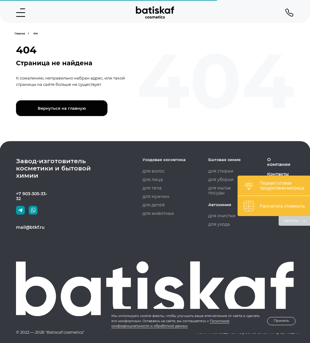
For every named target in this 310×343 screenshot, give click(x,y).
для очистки (220, 215)
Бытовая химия (224, 159)
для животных (156, 213)
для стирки (219, 171)
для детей (152, 204)
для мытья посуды (226, 188)
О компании (280, 159)
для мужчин (154, 196)
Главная (19, 33)
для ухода (218, 224)
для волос (152, 171)
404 (35, 33)
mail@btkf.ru (29, 227)
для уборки (220, 179)
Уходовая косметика (164, 159)
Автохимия (219, 204)
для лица (151, 179)
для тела (151, 188)
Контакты (277, 169)
